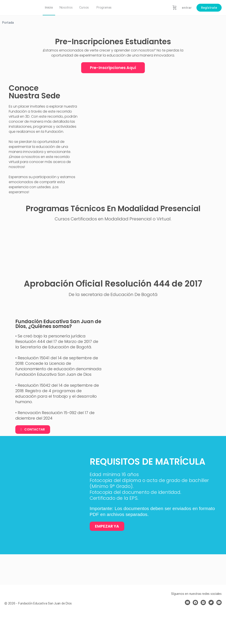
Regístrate (209, 7)
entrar (187, 7)
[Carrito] (174, 7)
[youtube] (219, 602)
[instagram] (203, 602)
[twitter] (211, 602)
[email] (187, 602)
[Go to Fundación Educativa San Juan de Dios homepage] (19, 7)
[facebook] (195, 602)
